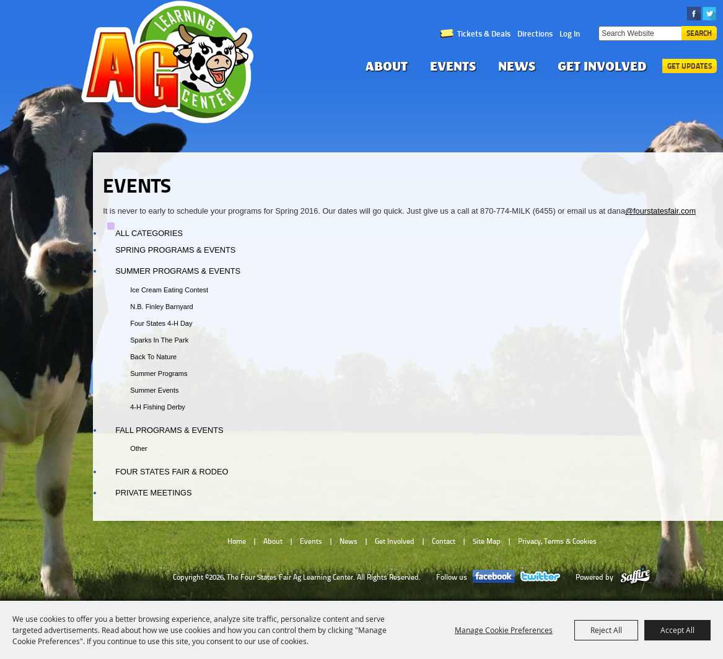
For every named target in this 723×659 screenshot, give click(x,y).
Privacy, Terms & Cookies (557, 541)
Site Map (487, 541)
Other (138, 448)
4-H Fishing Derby (157, 407)
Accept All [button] (677, 630)
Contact (443, 541)
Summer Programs (158, 373)
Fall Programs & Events (169, 430)
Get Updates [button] (689, 66)
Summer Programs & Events (177, 271)
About (387, 66)
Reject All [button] (606, 630)
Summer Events (154, 390)
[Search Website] (639, 33)
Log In (569, 33)
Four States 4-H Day (161, 323)
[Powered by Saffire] (635, 577)
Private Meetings (153, 492)
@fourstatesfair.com (660, 211)
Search (699, 33)
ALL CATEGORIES (149, 233)
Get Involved (602, 66)
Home (236, 541)
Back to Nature (153, 356)
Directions (535, 33)
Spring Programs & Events (175, 250)
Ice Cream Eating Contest (169, 290)
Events (453, 66)
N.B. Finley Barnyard (161, 306)
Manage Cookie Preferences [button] (504, 630)
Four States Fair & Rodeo (171, 471)
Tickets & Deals (483, 33)
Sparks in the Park (159, 340)
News (516, 66)
